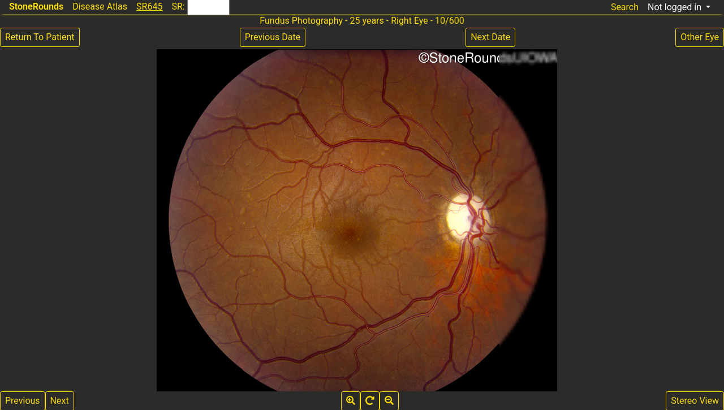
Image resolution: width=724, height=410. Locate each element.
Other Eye (699, 37)
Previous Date (272, 37)
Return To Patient (40, 37)
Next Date (490, 37)
